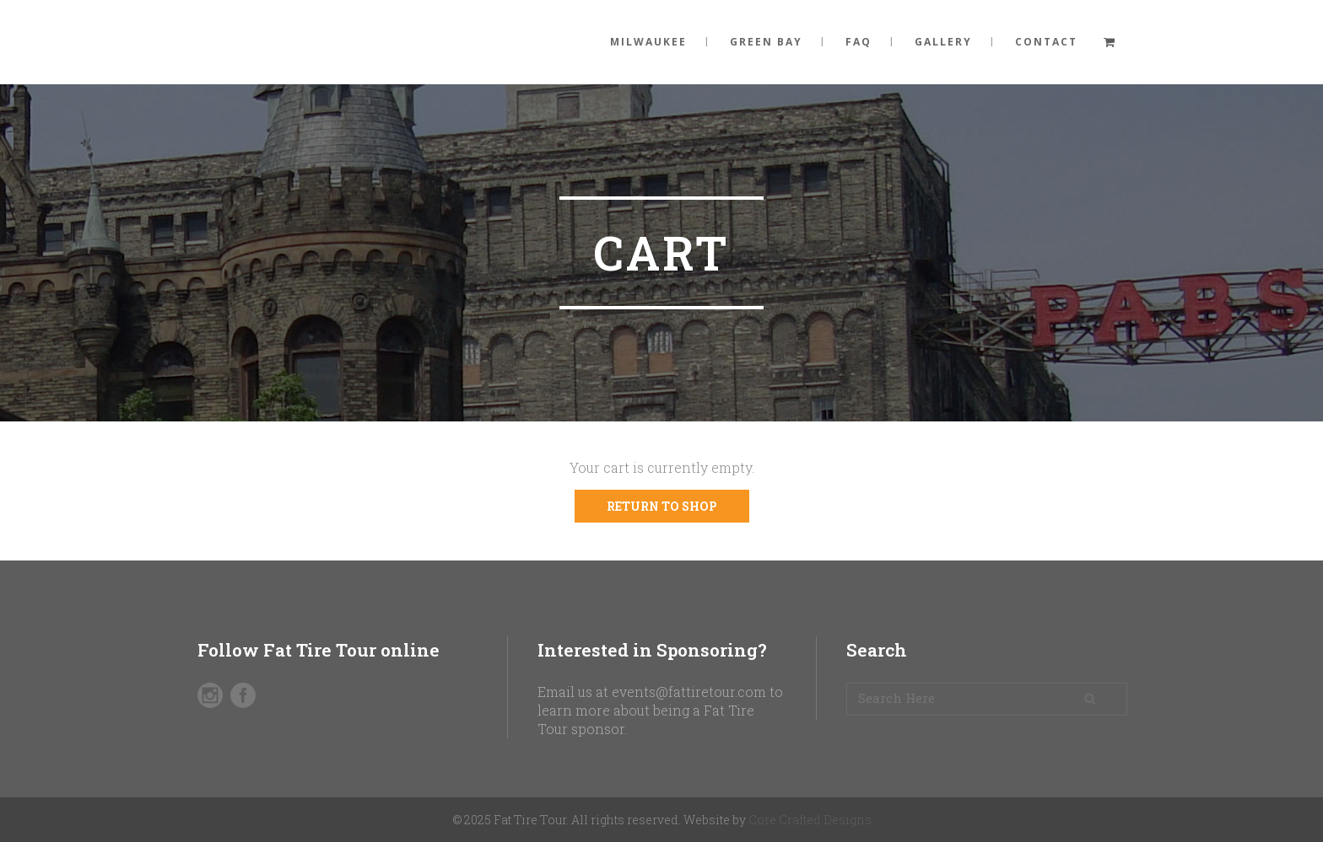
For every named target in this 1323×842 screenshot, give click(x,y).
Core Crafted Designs (810, 820)
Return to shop (662, 506)
